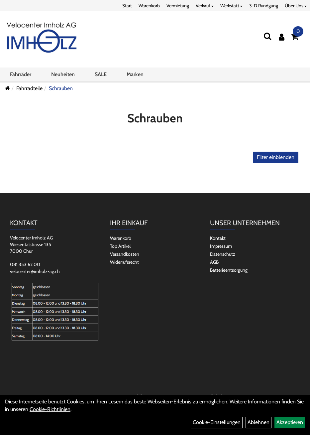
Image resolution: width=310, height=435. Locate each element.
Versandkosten (124, 254)
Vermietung (177, 6)
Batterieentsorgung (229, 270)
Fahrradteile (29, 88)
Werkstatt (231, 6)
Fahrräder (20, 74)
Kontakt (218, 238)
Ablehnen (258, 422)
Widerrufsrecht (124, 262)
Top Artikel (120, 246)
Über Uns (296, 6)
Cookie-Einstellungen (217, 422)
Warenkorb (149, 6)
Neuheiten (63, 74)
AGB (214, 262)
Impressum (221, 246)
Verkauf (205, 6)
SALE (101, 74)
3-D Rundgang (263, 6)
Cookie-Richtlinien (50, 409)
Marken (135, 74)
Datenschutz (222, 254)
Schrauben (61, 88)
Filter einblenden (275, 157)
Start (127, 6)
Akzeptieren (289, 422)
